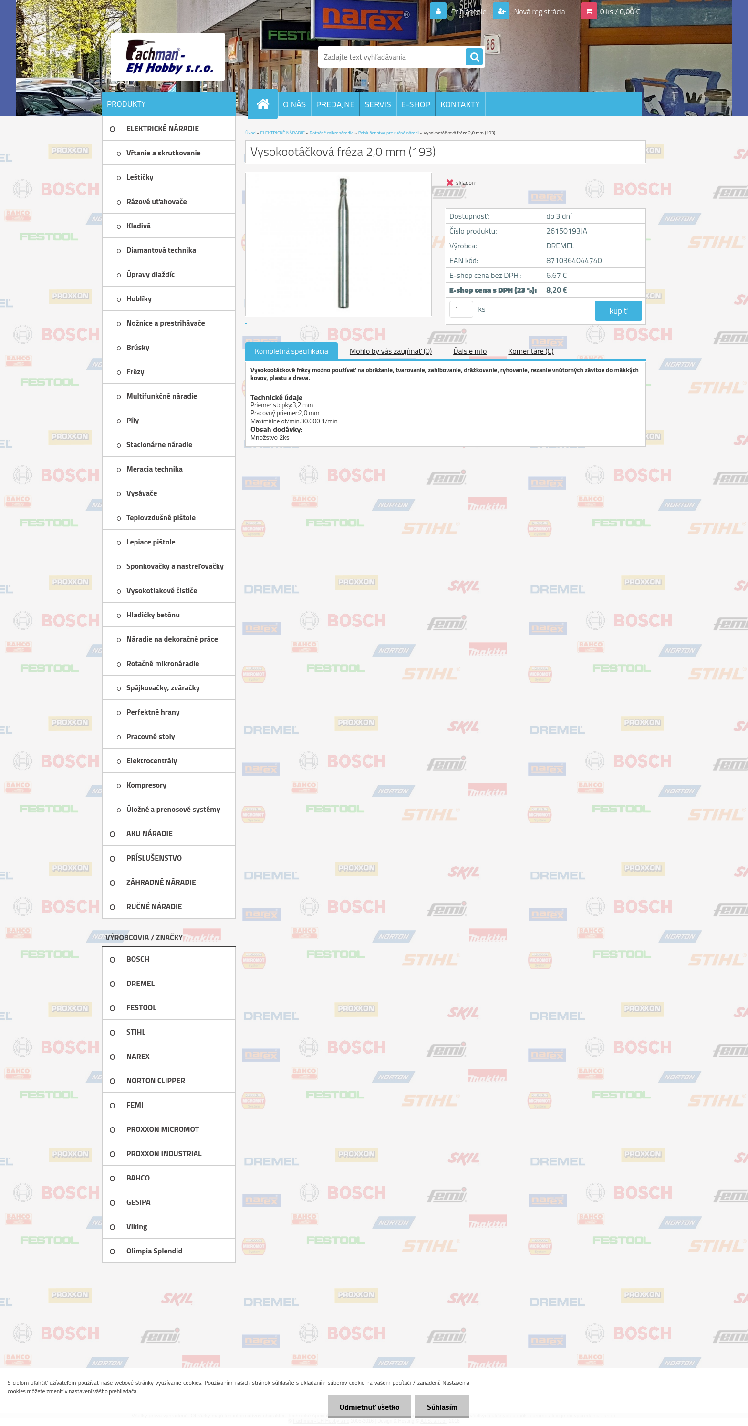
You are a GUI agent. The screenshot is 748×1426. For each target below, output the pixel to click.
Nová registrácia (538, 11)
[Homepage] (267, 104)
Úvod (250, 132)
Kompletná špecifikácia (291, 351)
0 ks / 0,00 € (620, 11)
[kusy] (461, 309)
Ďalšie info (470, 351)
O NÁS (294, 104)
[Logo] (167, 57)
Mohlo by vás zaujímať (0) (391, 351)
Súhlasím (442, 1407)
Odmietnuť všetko (369, 1407)
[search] (474, 57)
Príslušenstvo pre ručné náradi (388, 132)
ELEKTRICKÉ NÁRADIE (282, 132)
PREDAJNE (335, 104)
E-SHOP (415, 104)
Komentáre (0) (530, 351)
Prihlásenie (468, 11)
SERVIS (377, 104)
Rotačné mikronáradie (331, 132)
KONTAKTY (460, 104)
